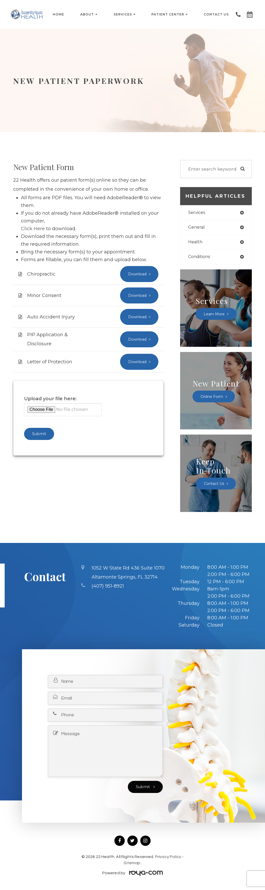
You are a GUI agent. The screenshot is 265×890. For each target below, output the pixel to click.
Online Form (213, 397)
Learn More (214, 315)
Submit (143, 787)
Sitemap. (132, 864)
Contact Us (216, 14)
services (197, 212)
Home (58, 14)
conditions (200, 257)
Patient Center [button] (169, 14)
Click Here (33, 228)
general (197, 227)
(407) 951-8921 (108, 586)
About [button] (88, 14)
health (195, 242)
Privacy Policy (168, 858)
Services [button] (124, 14)
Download (136, 274)
